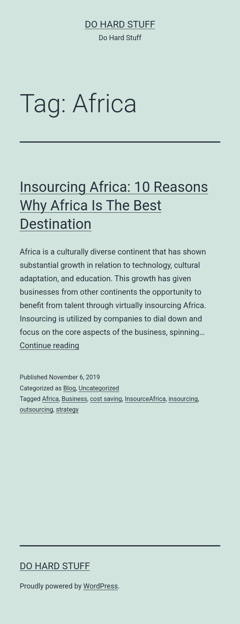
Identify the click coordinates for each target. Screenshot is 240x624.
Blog (69, 388)
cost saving (106, 399)
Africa (50, 399)
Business (74, 399)
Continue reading (49, 345)
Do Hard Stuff (120, 24)
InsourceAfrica (145, 399)
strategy (67, 409)
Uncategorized (99, 388)
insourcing (183, 399)
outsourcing (36, 409)
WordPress (101, 586)
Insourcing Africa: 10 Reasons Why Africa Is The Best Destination (114, 205)
